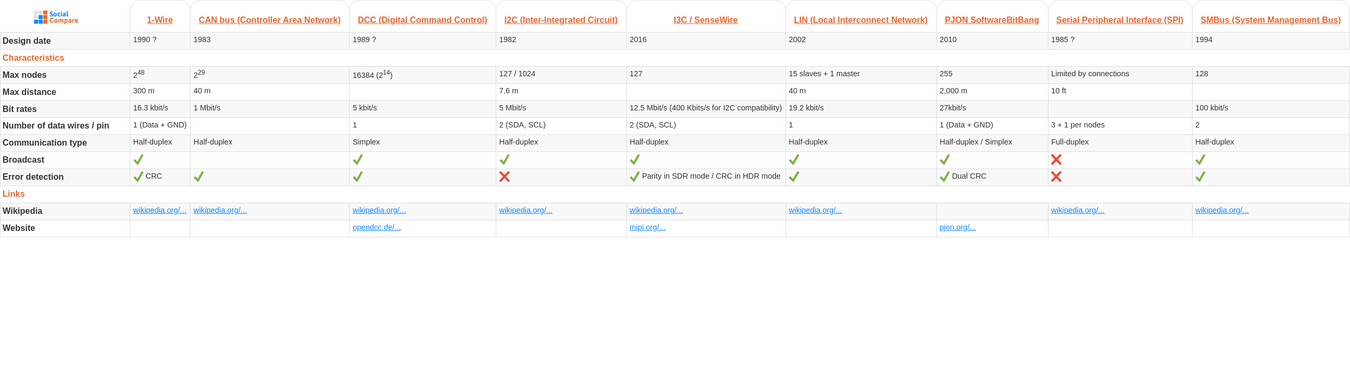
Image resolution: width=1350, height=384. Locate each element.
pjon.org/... (958, 227)
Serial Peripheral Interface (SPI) (1120, 20)
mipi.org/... (647, 227)
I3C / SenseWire (706, 20)
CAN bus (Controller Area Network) (269, 20)
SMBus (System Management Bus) (1271, 20)
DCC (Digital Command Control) (422, 20)
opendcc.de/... (377, 227)
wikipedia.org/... (160, 210)
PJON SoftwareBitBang (992, 20)
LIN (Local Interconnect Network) (861, 20)
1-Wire (160, 20)
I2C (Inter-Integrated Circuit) (560, 20)
